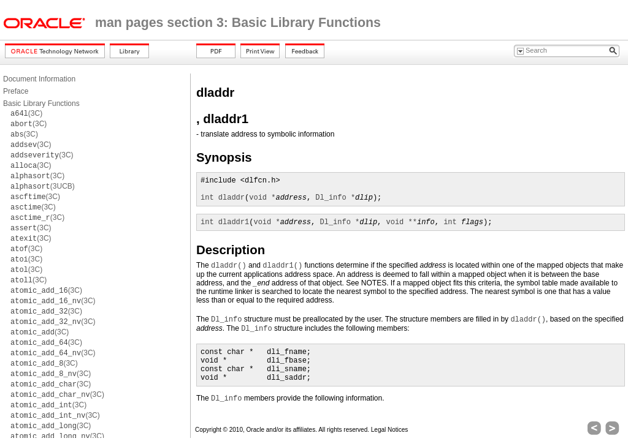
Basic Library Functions (41, 103)
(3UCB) (42, 186)
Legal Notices (389, 429)
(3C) (26, 113)
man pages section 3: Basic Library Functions (238, 22)
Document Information (39, 79)
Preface (15, 91)
